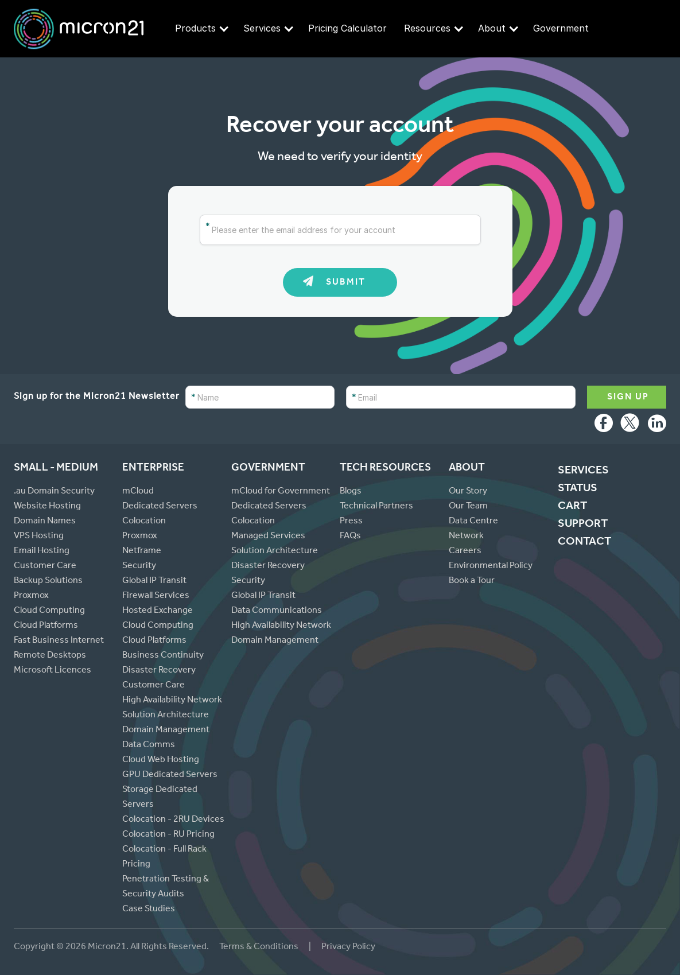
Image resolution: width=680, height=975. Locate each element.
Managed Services (268, 536)
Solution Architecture (165, 715)
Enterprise (153, 468)
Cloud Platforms (46, 626)
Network (466, 536)
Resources (433, 28)
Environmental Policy (491, 566)
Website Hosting (47, 506)
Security (139, 566)
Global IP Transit (154, 581)
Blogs (351, 491)
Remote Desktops (50, 656)
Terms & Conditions (259, 947)
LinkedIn (657, 425)
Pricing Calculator (347, 28)
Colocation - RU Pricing (168, 835)
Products (201, 28)
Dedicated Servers (159, 506)
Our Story (468, 491)
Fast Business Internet (59, 641)
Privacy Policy (348, 947)
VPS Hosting (39, 536)
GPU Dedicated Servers (169, 775)
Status (577, 489)
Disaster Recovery (159, 670)
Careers (465, 551)
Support (583, 525)
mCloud (138, 491)
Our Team (468, 506)
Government (561, 28)
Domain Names (45, 521)
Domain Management (165, 730)
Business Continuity (163, 656)
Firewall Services (155, 596)
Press (351, 521)
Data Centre (473, 521)
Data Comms (148, 745)
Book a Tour (472, 581)
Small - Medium (56, 468)
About (498, 28)
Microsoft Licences (52, 670)
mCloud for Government (280, 491)
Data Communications (276, 611)
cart (572, 507)
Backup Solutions (48, 581)
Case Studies (148, 909)
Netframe (141, 551)
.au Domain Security (54, 491)
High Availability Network (172, 700)
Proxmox (31, 596)
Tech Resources (385, 468)
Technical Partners (376, 506)
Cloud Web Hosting (160, 760)
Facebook (603, 425)
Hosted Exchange (157, 611)
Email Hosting (41, 551)
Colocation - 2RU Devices (173, 820)
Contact (584, 543)
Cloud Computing (49, 611)
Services (268, 28)
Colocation (144, 521)
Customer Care (45, 566)
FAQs (350, 536)
